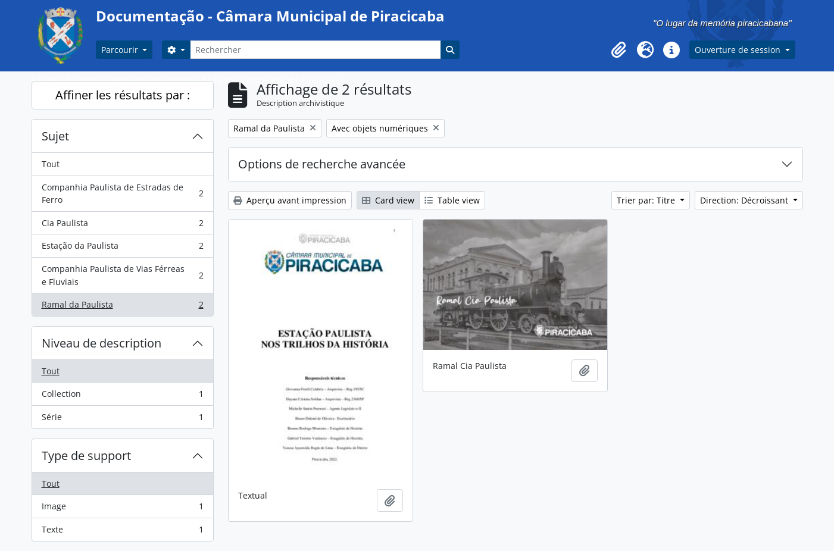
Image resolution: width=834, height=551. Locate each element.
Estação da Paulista (122, 248)
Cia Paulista (122, 225)
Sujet (55, 136)
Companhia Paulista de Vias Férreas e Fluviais (122, 275)
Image (122, 509)
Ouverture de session (739, 49)
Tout (51, 164)
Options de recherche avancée (321, 164)
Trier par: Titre (647, 200)
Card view (388, 200)
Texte (122, 532)
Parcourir (120, 49)
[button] (619, 50)
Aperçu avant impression (289, 200)
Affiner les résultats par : (122, 95)
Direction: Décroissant (745, 200)
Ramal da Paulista (122, 307)
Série (122, 419)
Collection (122, 396)
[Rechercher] (315, 49)
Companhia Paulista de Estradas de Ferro (122, 193)
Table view (452, 200)
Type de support (86, 455)
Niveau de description (101, 343)
